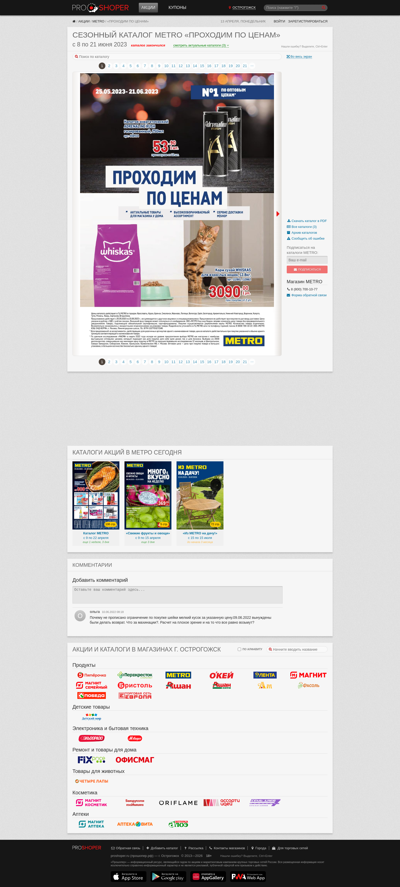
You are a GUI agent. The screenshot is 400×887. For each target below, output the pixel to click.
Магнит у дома (308, 675)
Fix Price (91, 760)
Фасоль (308, 685)
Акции (148, 7)
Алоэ (178, 824)
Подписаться (307, 269)
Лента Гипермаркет (265, 675)
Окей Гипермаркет (221, 675)
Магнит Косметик (91, 803)
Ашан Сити (221, 685)
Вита (135, 824)
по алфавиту (250, 649)
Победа (91, 696)
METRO (98, 21)
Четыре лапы (91, 781)
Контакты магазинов (227, 848)
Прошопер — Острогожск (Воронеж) (100, 7)
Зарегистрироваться (308, 21)
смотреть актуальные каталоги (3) (201, 45)
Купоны (177, 7)
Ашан (178, 685)
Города (258, 848)
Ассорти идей (221, 803)
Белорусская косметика (135, 803)
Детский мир (91, 717)
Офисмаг (135, 760)
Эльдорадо (91, 738)
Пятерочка (91, 675)
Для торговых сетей (289, 848)
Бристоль (135, 685)
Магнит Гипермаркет (91, 685)
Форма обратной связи (307, 295)
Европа (135, 696)
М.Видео (135, 738)
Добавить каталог (162, 848)
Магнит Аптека (91, 824)
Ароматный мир (265, 685)
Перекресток (135, 675)
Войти (279, 21)
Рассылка (193, 848)
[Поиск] (296, 8)
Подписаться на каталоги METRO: (302, 250)
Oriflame (178, 803)
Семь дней (265, 803)
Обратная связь (125, 848)
